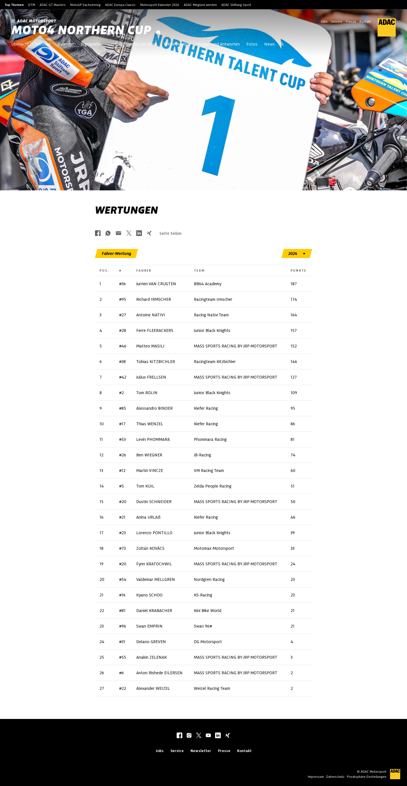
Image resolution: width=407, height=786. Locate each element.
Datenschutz (335, 777)
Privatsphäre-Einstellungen (366, 777)
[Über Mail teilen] (118, 233)
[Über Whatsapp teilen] (108, 233)
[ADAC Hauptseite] (383, 27)
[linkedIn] (218, 736)
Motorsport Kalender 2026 (159, 5)
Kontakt (365, 21)
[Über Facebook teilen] (98, 233)
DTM (31, 5)
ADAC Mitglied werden (200, 5)
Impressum (316, 777)
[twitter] (199, 736)
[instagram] (189, 736)
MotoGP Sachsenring (85, 5)
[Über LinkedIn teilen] (139, 233)
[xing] (227, 736)
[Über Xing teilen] (149, 233)
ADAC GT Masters (53, 5)
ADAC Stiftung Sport (236, 5)
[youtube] (208, 736)
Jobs (324, 21)
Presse (351, 21)
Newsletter (200, 750)
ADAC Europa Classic (120, 5)
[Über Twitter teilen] (129, 233)
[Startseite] (158, 32)
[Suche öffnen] (282, 45)
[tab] (116, 253)
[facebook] (179, 736)
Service (336, 21)
